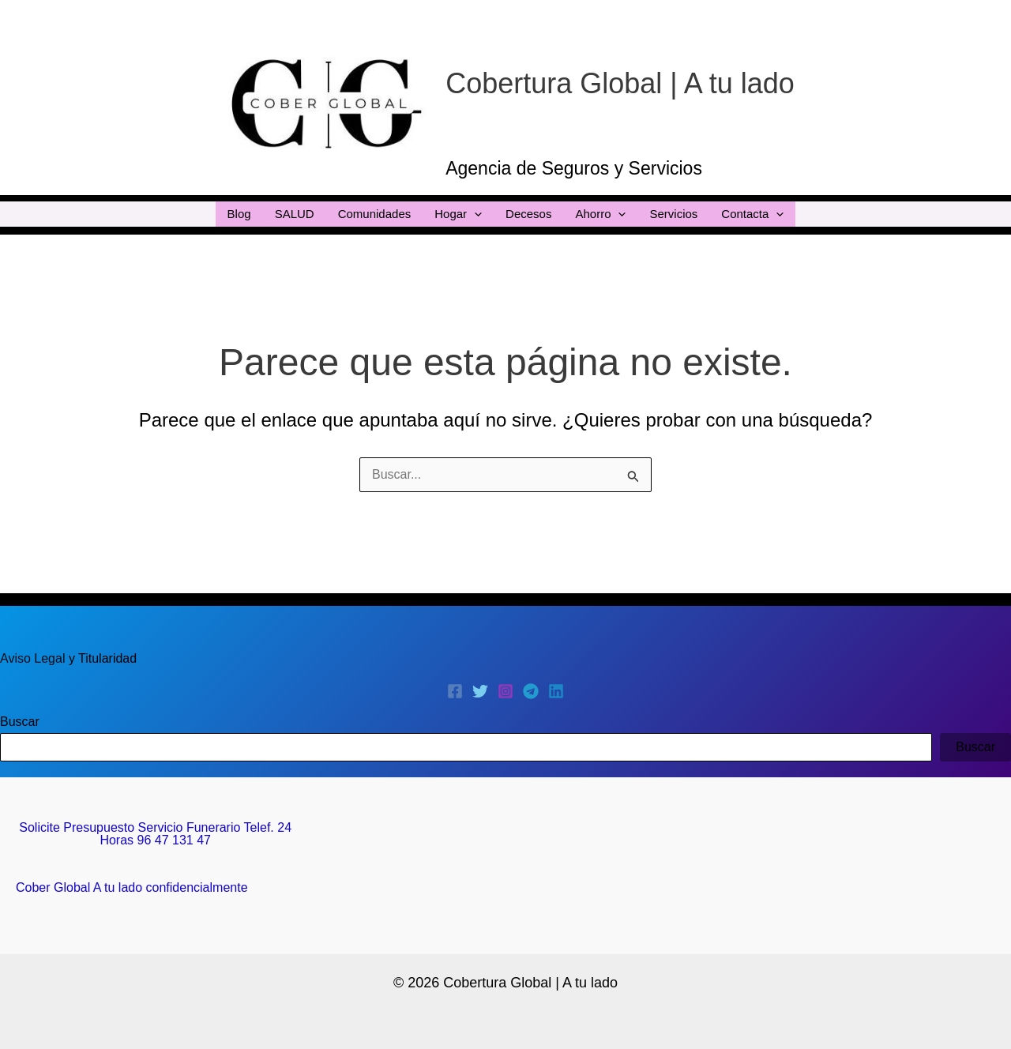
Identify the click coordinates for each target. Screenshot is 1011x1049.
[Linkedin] (556, 691)
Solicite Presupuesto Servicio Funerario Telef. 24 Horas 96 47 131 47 (155, 834)
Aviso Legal (34, 658)
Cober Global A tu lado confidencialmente (132, 887)
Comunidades (375, 213)
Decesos (528, 213)
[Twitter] (480, 691)
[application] (474, 214)
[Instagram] (505, 691)
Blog (239, 213)
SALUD (294, 213)
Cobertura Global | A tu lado (620, 83)
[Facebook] (455, 691)
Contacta (752, 214)
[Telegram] (531, 691)
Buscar (19, 721)
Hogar (458, 214)
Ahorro (600, 214)
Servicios (673, 213)
